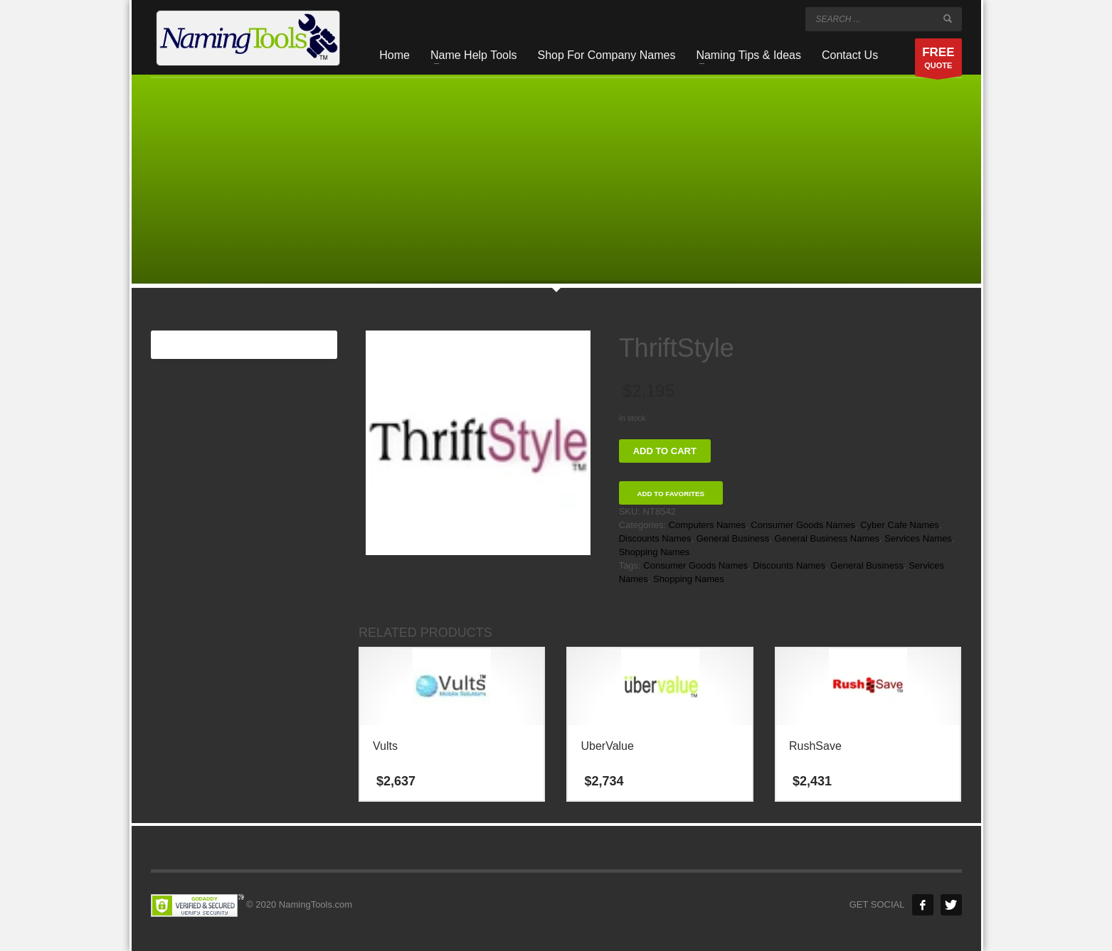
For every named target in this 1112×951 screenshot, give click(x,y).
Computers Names (707, 525)
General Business (733, 538)
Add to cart (665, 451)
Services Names (918, 538)
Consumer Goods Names (803, 525)
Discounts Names (655, 538)
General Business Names (827, 538)
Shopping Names (654, 552)
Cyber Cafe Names (899, 525)
